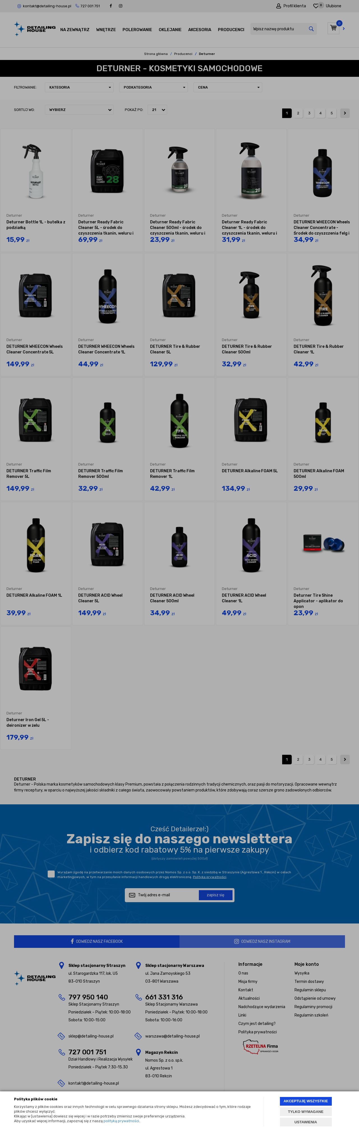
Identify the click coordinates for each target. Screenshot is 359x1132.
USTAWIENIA (305, 1122)
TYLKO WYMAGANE (305, 1112)
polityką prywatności (121, 1121)
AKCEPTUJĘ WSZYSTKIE (306, 1101)
